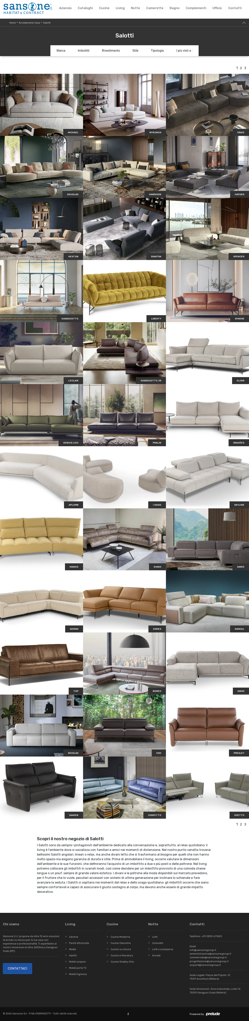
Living (120, 8)
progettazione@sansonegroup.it (209, 961)
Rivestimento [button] (111, 50)
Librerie (73, 936)
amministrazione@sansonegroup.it (210, 953)
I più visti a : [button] (184, 50)
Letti (155, 936)
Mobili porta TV (77, 967)
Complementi (196, 8)
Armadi (156, 955)
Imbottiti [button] (83, 50)
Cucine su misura (121, 949)
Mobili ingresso (78, 974)
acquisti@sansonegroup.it (205, 965)
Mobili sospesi (77, 961)
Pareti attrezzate (79, 943)
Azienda (65, 8)
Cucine (104, 8)
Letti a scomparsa (162, 949)
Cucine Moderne (120, 936)
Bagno (175, 8)
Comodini (157, 943)
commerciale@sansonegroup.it (208, 957)
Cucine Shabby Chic (122, 961)
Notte (135, 8)
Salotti (47, 22)
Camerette (154, 8)
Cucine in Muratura (122, 955)
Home (12, 22)
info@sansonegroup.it (203, 950)
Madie (72, 949)
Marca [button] (61, 50)
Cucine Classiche (121, 943)
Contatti (235, 8)
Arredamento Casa (29, 22)
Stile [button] (135, 50)
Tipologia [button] (157, 50)
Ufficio (217, 8)
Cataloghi (85, 8)
